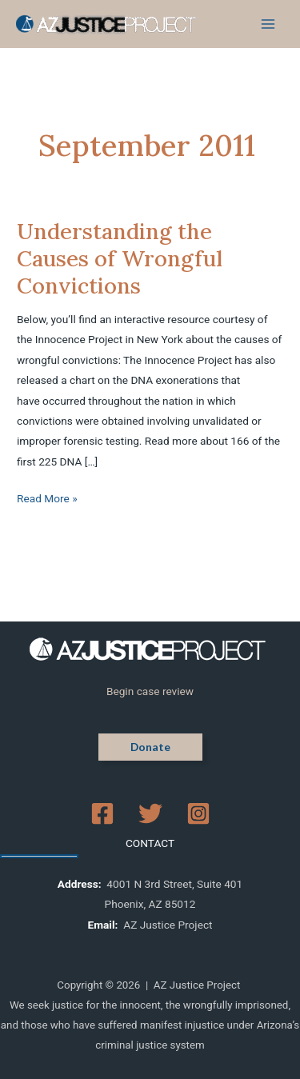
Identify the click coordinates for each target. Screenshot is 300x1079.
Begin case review (150, 691)
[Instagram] (198, 813)
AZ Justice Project (167, 924)
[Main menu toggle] (268, 24)
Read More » (47, 497)
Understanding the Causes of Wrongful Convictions (119, 257)
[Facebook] (102, 813)
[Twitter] (150, 813)
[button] (150, 747)
